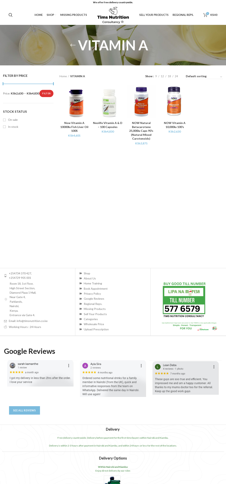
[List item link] (39, 275)
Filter (46, 93)
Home (63, 76)
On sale (12, 119)
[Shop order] (204, 77)
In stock (12, 126)
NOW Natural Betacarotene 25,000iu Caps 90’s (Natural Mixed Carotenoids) (141, 130)
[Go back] (73, 45)
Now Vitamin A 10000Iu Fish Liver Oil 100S (74, 126)
